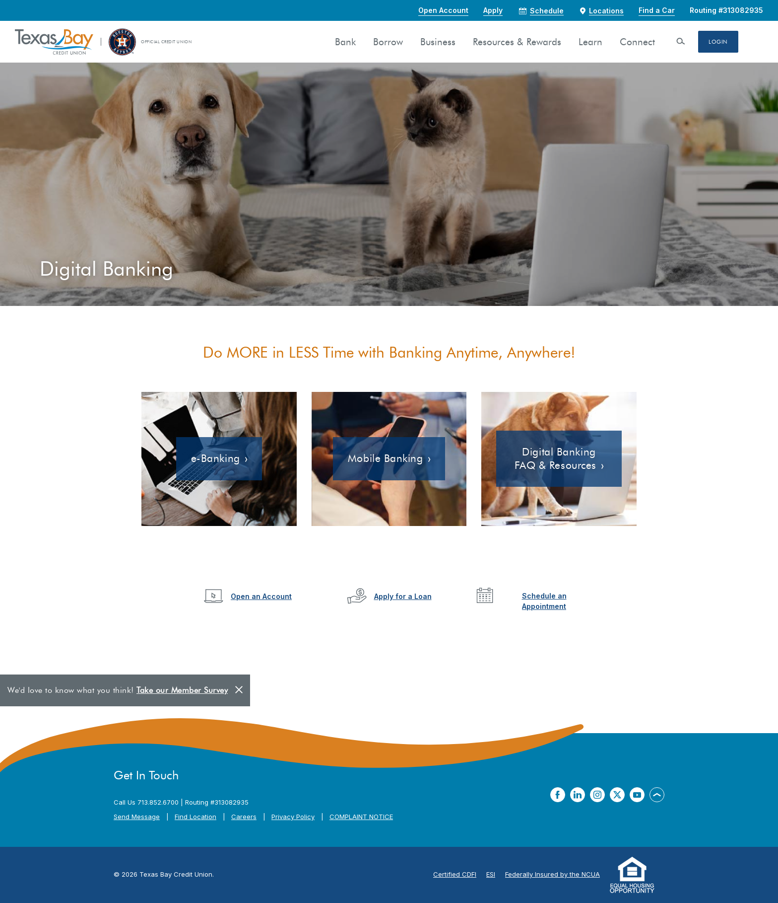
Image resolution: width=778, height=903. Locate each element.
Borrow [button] (388, 42)
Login (718, 41)
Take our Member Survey (182, 690)
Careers (244, 817)
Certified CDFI (454, 874)
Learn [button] (590, 42)
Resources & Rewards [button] (517, 42)
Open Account (443, 10)
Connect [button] (637, 42)
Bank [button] (345, 42)
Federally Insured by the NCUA (552, 874)
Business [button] (437, 42)
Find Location (195, 817)
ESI (490, 874)
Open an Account (261, 596)
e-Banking (215, 458)
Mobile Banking (385, 458)
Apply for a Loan (403, 596)
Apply (493, 10)
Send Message (137, 817)
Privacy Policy (293, 817)
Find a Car (657, 10)
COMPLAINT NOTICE (361, 817)
